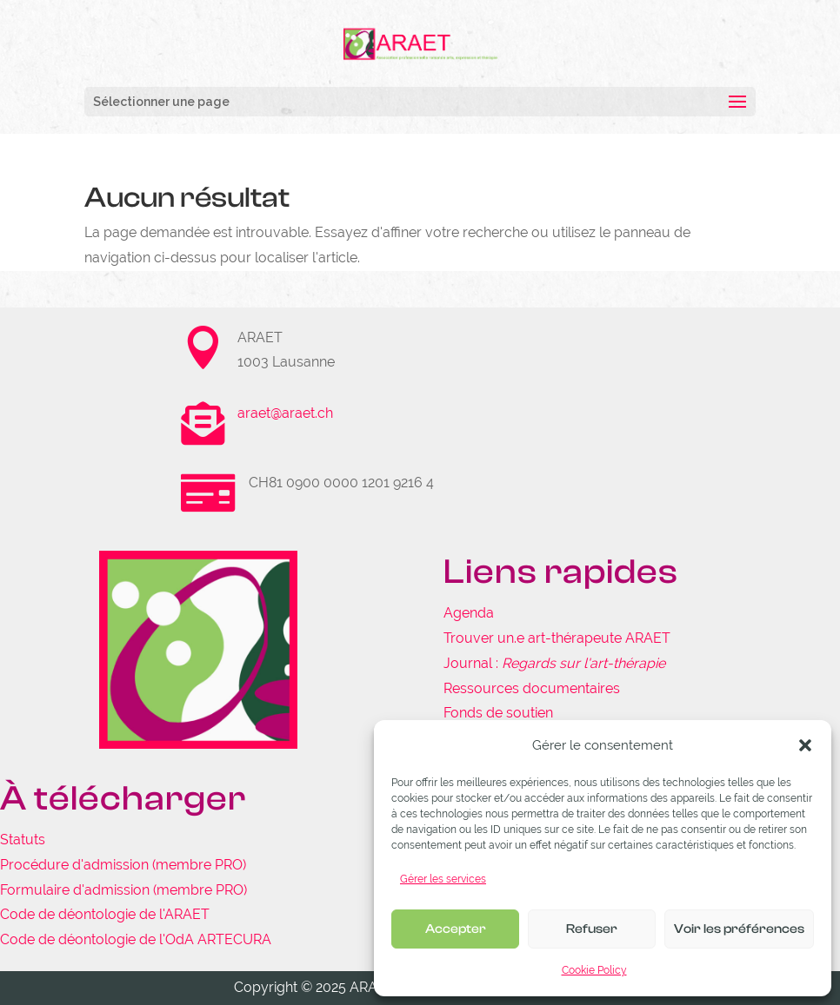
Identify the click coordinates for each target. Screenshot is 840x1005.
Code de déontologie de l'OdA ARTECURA (135, 939)
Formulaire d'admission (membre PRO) (123, 890)
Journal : (554, 663)
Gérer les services (443, 879)
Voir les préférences (739, 929)
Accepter (455, 929)
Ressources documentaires (531, 688)
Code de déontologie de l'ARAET (105, 914)
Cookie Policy (594, 970)
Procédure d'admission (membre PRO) (123, 864)
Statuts (22, 839)
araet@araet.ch (285, 413)
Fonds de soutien (498, 712)
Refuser (591, 929)
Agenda (468, 613)
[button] (805, 745)
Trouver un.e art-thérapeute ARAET (556, 638)
